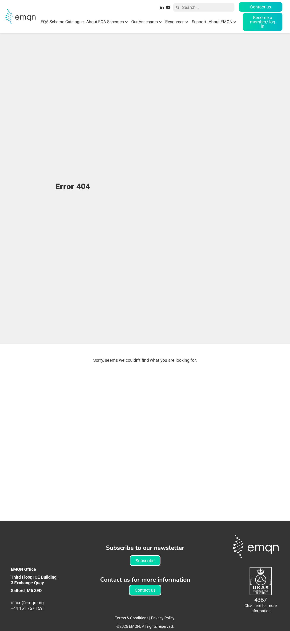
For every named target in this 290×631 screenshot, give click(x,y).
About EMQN (222, 21)
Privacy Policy (163, 618)
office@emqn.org (28, 602)
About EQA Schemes (107, 21)
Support (199, 21)
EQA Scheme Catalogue (62, 21)
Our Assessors (146, 21)
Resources (176, 21)
